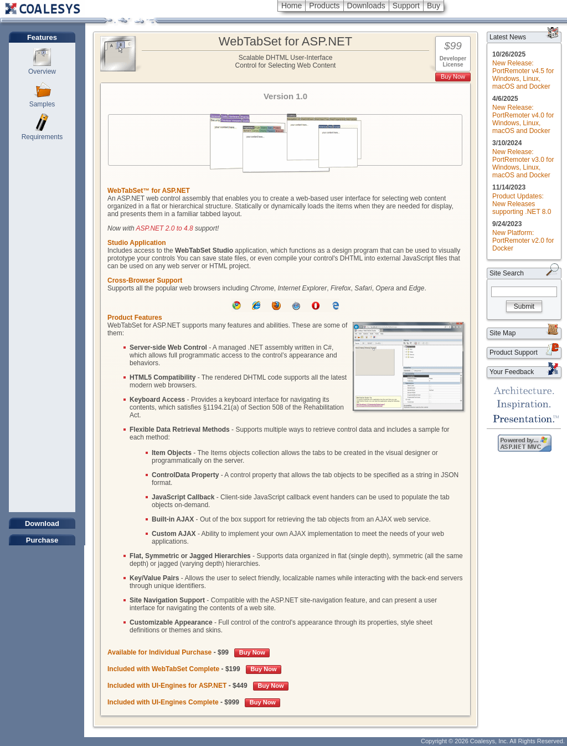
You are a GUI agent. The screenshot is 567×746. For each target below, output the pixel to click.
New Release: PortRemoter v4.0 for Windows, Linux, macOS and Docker (523, 119)
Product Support (513, 352)
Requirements (42, 137)
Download (42, 523)
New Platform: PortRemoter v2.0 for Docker (523, 240)
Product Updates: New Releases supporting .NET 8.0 (521, 204)
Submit (524, 306)
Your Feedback (511, 372)
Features (42, 37)
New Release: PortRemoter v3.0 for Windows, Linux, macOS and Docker (523, 163)
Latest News (507, 37)
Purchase (42, 540)
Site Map (502, 333)
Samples (42, 104)
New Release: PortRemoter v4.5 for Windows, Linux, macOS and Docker (523, 74)
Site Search (506, 273)
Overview (42, 71)
